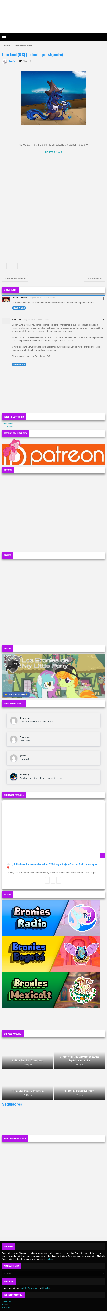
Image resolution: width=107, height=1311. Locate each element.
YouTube (6, 1307)
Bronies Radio (8, 426)
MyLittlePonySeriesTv (30, 1288)
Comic (7, 46)
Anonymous (25, 718)
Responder (19, 308)
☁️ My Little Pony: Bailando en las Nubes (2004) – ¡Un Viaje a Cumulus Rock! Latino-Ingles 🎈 (52, 865)
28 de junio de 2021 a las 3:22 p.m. (41, 297)
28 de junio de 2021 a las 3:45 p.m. (35, 320)
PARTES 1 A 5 (53, 152)
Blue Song (24, 775)
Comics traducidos (23, 46)
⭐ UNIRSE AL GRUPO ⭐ (16, 694)
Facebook (6, 1302)
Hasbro (49, 1259)
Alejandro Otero (19, 297)
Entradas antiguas (94, 278)
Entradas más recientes (15, 278)
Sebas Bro (45, 1288)
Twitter (5, 1304)
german (23, 756)
